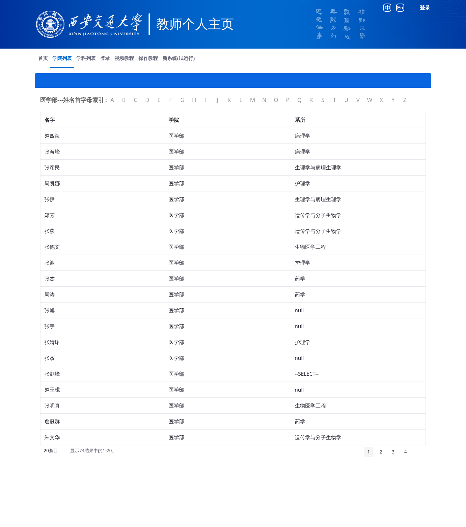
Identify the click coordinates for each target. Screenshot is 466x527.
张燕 (49, 231)
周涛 (49, 294)
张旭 (49, 310)
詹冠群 (52, 421)
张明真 (52, 405)
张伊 (49, 199)
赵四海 (52, 135)
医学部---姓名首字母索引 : (73, 100)
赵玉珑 (52, 389)
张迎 (49, 262)
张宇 (49, 326)
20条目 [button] (53, 451)
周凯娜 (52, 183)
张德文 (52, 246)
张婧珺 (52, 342)
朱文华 (52, 437)
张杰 (49, 278)
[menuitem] (43, 58)
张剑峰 (52, 373)
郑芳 (49, 215)
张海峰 (52, 151)
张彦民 (52, 167)
